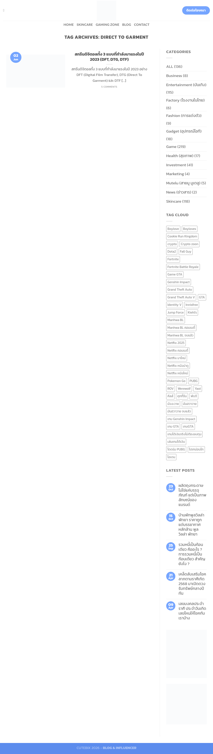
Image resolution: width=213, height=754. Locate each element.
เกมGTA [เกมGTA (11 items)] (188, 426)
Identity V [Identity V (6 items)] (174, 304)
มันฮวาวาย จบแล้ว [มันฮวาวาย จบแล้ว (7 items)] (179, 411)
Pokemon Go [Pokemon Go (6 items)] (176, 380)
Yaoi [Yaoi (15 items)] (198, 388)
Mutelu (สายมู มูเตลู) (183, 183)
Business (174, 76)
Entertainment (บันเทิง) (186, 85)
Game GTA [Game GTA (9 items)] (174, 274)
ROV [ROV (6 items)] (170, 388)
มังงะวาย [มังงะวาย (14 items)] (173, 403)
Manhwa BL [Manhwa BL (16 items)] (175, 319)
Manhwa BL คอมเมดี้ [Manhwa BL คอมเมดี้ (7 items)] (181, 327)
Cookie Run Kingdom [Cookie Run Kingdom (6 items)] (182, 236)
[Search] (4, 10)
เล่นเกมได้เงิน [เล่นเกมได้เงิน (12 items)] (176, 441)
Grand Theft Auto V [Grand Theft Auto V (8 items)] (181, 297)
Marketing (175, 174)
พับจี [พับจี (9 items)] (194, 396)
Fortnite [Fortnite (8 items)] (173, 259)
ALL (169, 66)
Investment (176, 165)
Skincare (85, 24)
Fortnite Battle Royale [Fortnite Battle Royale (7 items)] (183, 266)
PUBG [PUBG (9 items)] (193, 380)
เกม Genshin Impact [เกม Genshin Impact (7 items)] (181, 419)
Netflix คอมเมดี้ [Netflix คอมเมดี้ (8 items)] (177, 350)
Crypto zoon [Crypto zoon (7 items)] (189, 244)
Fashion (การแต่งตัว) (184, 116)
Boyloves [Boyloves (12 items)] (189, 228)
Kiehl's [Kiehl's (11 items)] (192, 312)
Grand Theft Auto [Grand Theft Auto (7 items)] (179, 289)
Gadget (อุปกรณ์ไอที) (184, 131)
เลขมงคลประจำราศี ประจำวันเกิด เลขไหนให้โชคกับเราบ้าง (192, 610)
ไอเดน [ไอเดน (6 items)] (171, 457)
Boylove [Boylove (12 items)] (173, 228)
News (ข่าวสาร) (178, 192)
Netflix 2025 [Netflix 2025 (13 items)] (176, 342)
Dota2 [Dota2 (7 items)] (171, 251)
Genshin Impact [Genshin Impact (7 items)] (178, 282)
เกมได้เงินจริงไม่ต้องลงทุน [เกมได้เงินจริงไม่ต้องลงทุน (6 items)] (184, 434)
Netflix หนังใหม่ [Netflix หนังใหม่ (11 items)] (177, 373)
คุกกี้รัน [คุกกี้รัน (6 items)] (182, 396)
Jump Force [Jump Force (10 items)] (175, 312)
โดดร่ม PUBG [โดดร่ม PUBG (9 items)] (176, 449)
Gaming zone (107, 24)
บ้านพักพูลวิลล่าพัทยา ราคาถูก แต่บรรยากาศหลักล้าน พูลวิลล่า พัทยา (191, 525)
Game (171, 147)
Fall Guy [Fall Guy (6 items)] (185, 251)
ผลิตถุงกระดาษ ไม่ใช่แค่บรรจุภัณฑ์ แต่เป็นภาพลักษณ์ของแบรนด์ (192, 495)
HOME (68, 24)
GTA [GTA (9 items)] (202, 297)
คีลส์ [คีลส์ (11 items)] (170, 396)
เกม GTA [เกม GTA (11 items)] (173, 426)
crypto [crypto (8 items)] (172, 244)
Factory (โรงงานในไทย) (185, 100)
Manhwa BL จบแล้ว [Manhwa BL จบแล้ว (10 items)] (180, 335)
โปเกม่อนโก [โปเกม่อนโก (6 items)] (196, 449)
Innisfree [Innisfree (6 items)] (192, 304)
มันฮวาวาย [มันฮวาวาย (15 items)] (190, 403)
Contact (141, 24)
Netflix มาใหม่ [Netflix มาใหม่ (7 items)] (176, 358)
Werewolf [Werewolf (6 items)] (184, 388)
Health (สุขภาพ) (179, 156)
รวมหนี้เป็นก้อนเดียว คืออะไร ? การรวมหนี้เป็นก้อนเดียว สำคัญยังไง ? (191, 554)
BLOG (126, 24)
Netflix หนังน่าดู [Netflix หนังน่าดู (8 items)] (178, 365)
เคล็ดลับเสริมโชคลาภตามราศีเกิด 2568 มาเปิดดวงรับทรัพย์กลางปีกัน (192, 584)
